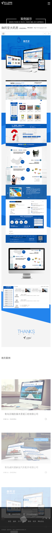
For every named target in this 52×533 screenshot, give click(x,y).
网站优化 (41, 521)
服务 (14, 521)
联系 (34, 521)
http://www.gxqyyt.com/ (40, 27)
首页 (9, 521)
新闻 (29, 521)
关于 (19, 521)
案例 (24, 521)
